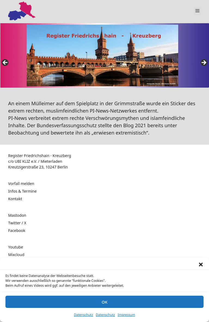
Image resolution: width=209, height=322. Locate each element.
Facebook (16, 230)
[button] (201, 264)
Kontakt (15, 198)
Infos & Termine (22, 191)
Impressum (126, 315)
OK (104, 302)
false (5, 63)
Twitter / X (17, 222)
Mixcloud (16, 254)
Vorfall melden (21, 183)
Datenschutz (83, 315)
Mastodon (17, 215)
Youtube (15, 247)
